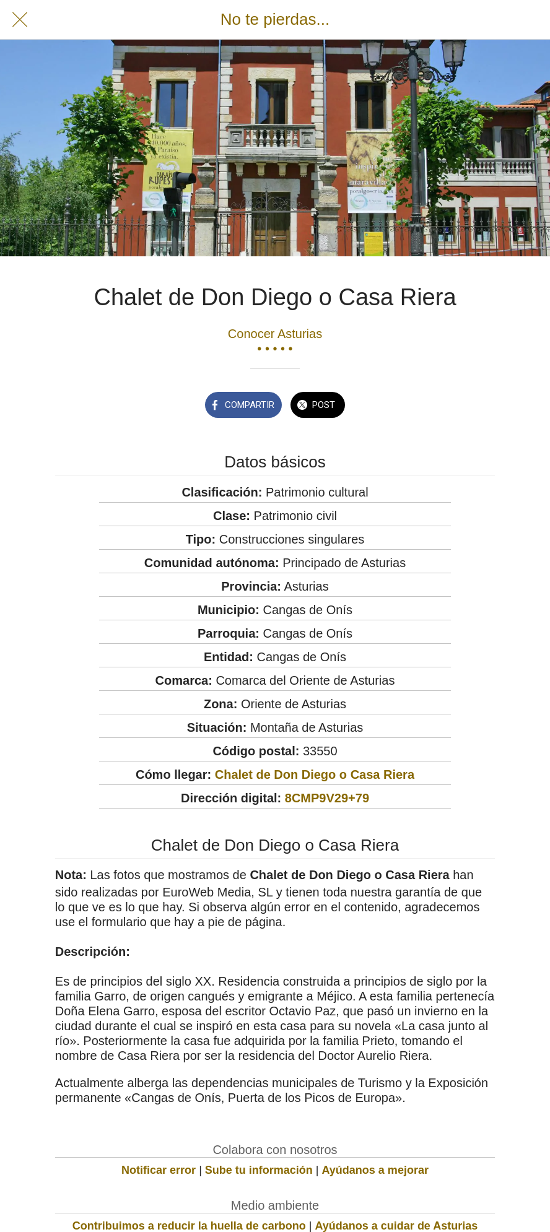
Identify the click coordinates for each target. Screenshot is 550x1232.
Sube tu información (259, 1170)
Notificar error (158, 1170)
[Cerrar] (19, 19)
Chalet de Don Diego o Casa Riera (314, 774)
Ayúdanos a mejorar (375, 1170)
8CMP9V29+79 (327, 798)
